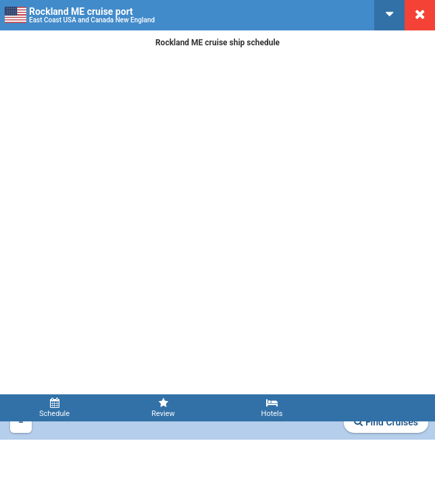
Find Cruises (386, 422)
